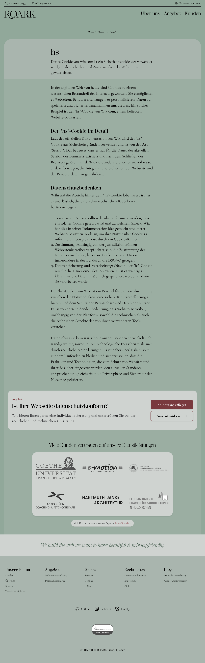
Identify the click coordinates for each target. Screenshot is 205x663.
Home (91, 32)
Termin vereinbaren (189, 3)
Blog (168, 569)
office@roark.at (43, 3)
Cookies (113, 32)
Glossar (101, 32)
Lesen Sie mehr (123, 523)
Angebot (172, 13)
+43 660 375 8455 (17, 3)
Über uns (150, 13)
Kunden (193, 13)
